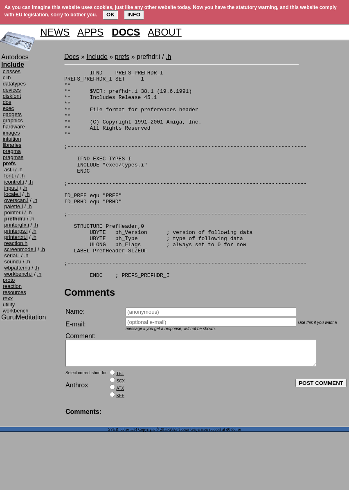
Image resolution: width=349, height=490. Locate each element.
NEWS (55, 32)
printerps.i (15, 231)
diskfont (12, 96)
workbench (16, 311)
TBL (120, 420)
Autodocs (15, 57)
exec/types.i (125, 184)
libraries (12, 145)
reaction (12, 286)
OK (110, 14)
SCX (120, 427)
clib (7, 77)
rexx (8, 298)
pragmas (13, 157)
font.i (10, 176)
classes (11, 71)
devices (12, 90)
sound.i (12, 261)
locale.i (12, 194)
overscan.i (16, 200)
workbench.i (18, 274)
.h (20, 169)
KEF (120, 442)
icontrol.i (14, 182)
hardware (14, 127)
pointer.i (13, 212)
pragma (12, 151)
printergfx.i (16, 225)
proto (9, 280)
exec (8, 108)
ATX (120, 435)
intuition (12, 139)
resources (14, 292)
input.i (11, 188)
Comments (89, 333)
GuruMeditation (23, 317)
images (11, 133)
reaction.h (15, 243)
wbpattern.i (17, 268)
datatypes (14, 84)
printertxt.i (15, 237)
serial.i (12, 255)
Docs (71, 56)
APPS (90, 32)
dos (7, 102)
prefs (122, 56)
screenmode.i (20, 249)
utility (9, 304)
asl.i (9, 169)
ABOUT (165, 32)
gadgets (12, 114)
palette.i (13, 206)
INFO (133, 14)
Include (97, 56)
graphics (13, 120)
